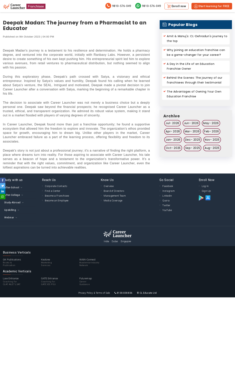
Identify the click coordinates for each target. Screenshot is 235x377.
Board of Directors (114, 190)
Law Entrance (22, 281)
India (106, 241)
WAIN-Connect (98, 262)
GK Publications (22, 262)
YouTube (167, 210)
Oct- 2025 (173, 148)
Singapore (126, 241)
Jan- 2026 (173, 140)
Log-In (205, 186)
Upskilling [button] (10, 210)
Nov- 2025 (212, 140)
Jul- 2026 (172, 123)
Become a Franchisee (57, 195)
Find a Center (52, 190)
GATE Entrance (60, 281)
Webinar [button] (9, 217)
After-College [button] (12, 195)
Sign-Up (206, 190)
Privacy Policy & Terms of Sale (94, 293)
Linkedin (167, 195)
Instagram (168, 190)
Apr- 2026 (173, 131)
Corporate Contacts (56, 186)
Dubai (115, 241)
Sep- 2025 (192, 148)
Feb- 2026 (211, 131)
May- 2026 (211, 123)
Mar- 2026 (192, 131)
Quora (166, 200)
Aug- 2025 (212, 148)
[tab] (19, 187)
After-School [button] (11, 187)
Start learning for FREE (212, 6)
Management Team (115, 195)
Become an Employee (56, 200)
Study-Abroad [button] (12, 202)
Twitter (166, 205)
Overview (109, 186)
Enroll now (176, 6)
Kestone (60, 262)
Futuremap (98, 281)
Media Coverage (113, 200)
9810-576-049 (118, 6)
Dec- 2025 (192, 140)
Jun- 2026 (191, 123)
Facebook (167, 186)
